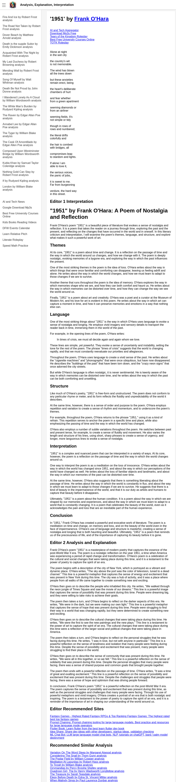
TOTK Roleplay (59, 42)
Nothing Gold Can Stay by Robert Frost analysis (18, 173)
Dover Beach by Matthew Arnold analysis (18, 36)
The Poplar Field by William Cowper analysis (77, 758)
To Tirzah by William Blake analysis (71, 764)
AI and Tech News (14, 201)
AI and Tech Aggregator (64, 30)
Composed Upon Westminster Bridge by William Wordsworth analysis (21, 154)
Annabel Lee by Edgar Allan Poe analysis (19, 126)
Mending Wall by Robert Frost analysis (21, 72)
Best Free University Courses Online (20, 215)
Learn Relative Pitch (15, 234)
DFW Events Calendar (16, 228)
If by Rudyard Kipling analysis (21, 180)
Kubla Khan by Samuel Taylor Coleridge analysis (21, 164)
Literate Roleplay (13, 239)
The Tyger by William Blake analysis (19, 135)
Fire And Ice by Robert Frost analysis (20, 19)
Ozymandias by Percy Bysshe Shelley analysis (78, 768)
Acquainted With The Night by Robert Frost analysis (21, 54)
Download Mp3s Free (63, 33)
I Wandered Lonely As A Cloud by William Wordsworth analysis (22, 99)
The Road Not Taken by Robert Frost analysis (21, 28)
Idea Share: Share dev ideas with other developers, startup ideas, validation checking (102, 731)
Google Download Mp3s (17, 207)
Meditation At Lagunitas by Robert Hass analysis (79, 761)
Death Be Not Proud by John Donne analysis (20, 90)
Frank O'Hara (91, 19)
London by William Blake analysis (18, 188)
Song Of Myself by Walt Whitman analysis (17, 81)
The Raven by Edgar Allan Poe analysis (21, 117)
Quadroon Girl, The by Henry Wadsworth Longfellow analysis (87, 771)
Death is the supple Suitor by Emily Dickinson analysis (20, 45)
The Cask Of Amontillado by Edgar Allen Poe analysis (20, 144)
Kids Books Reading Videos (19, 222)
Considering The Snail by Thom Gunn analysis (78, 755)
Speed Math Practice (15, 245)
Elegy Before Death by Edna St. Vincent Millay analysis (83, 777)
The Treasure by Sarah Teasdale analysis (75, 774)
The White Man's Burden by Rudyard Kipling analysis (19, 108)
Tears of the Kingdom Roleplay (68, 36)
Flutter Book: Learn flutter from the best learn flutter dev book (87, 728)
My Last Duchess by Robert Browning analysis (19, 63)
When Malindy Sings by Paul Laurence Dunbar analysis (84, 780)
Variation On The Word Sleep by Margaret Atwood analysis (86, 752)
